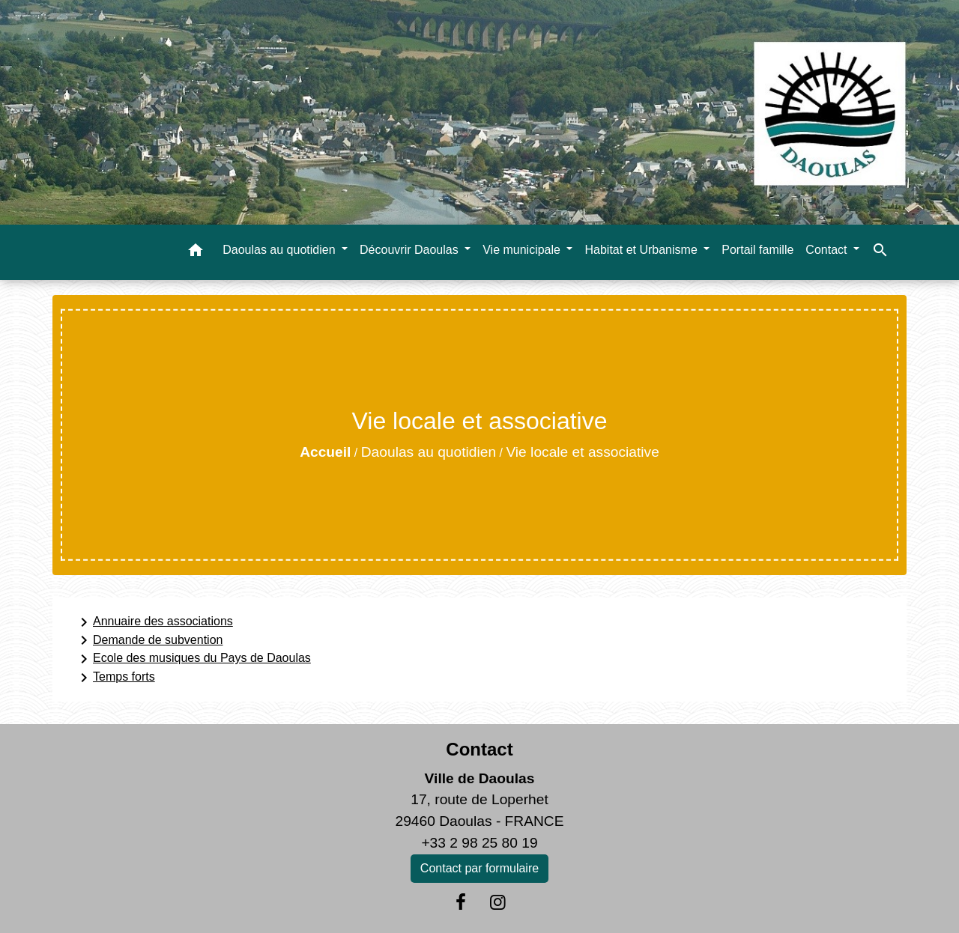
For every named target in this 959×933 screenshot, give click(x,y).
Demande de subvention (149, 640)
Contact (479, 749)
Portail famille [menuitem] (757, 249)
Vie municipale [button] (522, 249)
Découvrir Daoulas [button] (411, 249)
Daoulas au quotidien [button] (281, 249)
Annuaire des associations (154, 622)
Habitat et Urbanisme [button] (642, 249)
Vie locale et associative (582, 452)
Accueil (325, 452)
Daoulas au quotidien (428, 452)
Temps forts (115, 678)
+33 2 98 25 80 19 (479, 843)
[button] (196, 252)
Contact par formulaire (479, 868)
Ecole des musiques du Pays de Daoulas (193, 659)
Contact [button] (827, 249)
